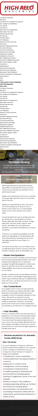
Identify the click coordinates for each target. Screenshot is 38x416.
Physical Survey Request (8, 70)
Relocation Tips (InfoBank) (8, 72)
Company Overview (6, 18)
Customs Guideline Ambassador (10, 74)
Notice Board (4, 76)
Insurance (3, 44)
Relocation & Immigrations (8, 30)
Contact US (3, 28)
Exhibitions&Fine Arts (6, 127)
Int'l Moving (3, 36)
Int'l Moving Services (6, 34)
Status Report (4, 66)
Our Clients (3, 26)
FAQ (1, 78)
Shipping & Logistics (6, 54)
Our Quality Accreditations (8, 24)
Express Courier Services (8, 42)
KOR (1, 80)
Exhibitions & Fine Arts (7, 56)
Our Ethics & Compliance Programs (11, 22)
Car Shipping (4, 40)
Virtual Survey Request (7, 68)
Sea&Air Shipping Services (8, 46)
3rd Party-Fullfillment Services (9, 60)
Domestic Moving (5, 48)
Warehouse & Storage (7, 52)
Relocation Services (6, 32)
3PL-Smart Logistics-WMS (8, 62)
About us (3, 20)
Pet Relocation (5, 38)
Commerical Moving (6, 50)
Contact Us (3, 64)
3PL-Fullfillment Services (8, 58)
